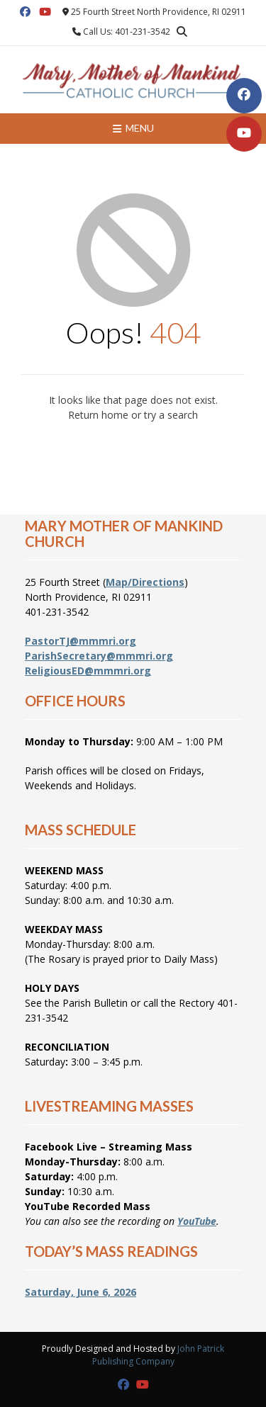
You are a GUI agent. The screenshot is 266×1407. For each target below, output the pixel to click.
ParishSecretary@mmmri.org (99, 655)
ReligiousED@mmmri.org (88, 670)
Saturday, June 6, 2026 (80, 1292)
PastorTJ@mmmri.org (80, 641)
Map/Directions (145, 582)
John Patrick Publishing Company (158, 1355)
